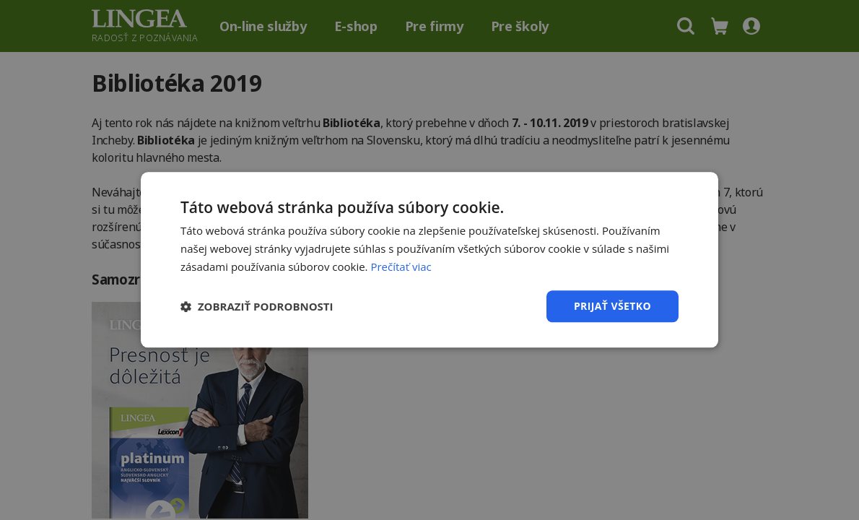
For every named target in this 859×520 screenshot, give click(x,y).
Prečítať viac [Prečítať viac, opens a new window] (400, 266)
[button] (256, 306)
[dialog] (429, 260)
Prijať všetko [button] (612, 306)
